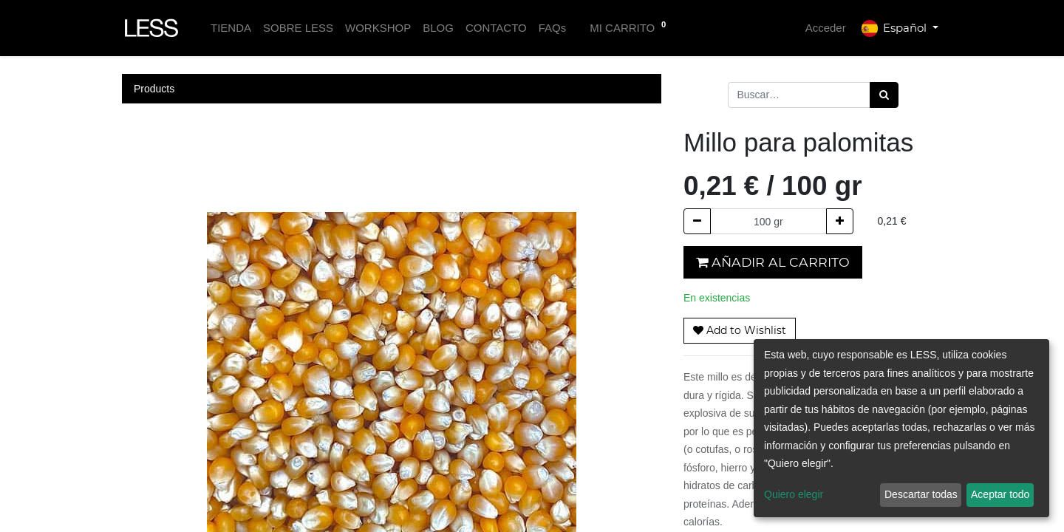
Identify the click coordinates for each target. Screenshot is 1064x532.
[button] (739, 331)
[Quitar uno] (697, 221)
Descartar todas (921, 494)
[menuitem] (231, 28)
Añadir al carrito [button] (773, 262)
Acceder (825, 27)
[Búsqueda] (884, 95)
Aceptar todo (1000, 494)
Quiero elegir (793, 494)
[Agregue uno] (839, 221)
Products (154, 89)
